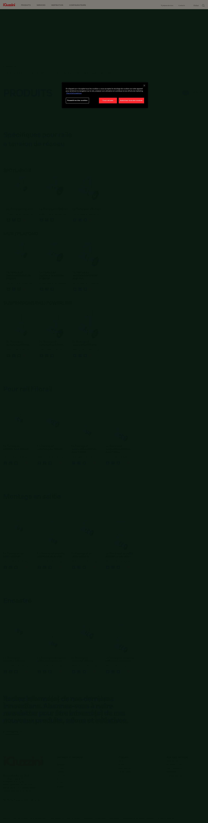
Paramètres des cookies (77, 100)
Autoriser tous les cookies (131, 100)
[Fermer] (144, 85)
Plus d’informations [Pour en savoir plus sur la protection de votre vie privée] (74, 93)
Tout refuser (107, 100)
